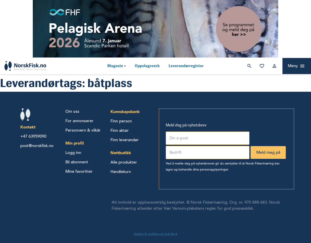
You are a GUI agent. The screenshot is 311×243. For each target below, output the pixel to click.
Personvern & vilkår (83, 130)
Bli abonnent (76, 162)
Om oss (72, 111)
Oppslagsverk (147, 65)
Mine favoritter (261, 66)
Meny (293, 65)
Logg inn (273, 66)
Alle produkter (123, 162)
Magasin (115, 65)
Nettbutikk (120, 152)
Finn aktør (119, 130)
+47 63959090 (33, 136)
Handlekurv (120, 171)
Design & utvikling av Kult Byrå (155, 234)
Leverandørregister (186, 65)
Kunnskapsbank (125, 111)
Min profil (74, 143)
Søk (248, 66)
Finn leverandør (124, 139)
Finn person (121, 121)
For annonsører (79, 120)
